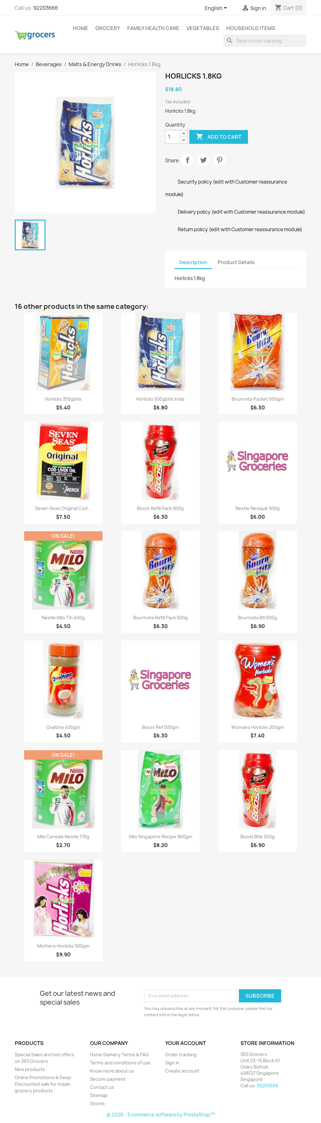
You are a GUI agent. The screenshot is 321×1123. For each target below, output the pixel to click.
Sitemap (99, 1095)
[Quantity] (172, 137)
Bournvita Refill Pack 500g (160, 618)
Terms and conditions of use (120, 1063)
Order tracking (181, 1055)
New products (30, 1069)
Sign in (172, 1063)
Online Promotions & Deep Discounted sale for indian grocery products (43, 1084)
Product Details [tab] (236, 262)
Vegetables (203, 28)
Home (80, 28)
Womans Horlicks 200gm (257, 727)
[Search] (265, 40)
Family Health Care (153, 28)
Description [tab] (193, 262)
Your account (185, 1043)
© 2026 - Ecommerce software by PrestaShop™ (161, 1114)
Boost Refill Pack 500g (160, 508)
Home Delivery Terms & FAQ (119, 1055)
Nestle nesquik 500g (257, 508)
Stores (97, 1103)
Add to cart (218, 137)
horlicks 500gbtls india (160, 399)
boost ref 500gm (160, 727)
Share (187, 160)
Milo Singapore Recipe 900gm (160, 837)
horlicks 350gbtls (63, 399)
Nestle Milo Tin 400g (63, 618)
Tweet (203, 160)
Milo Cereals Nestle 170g (63, 837)
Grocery (107, 28)
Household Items (250, 28)
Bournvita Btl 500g (257, 618)
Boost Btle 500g (257, 837)
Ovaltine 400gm (63, 727)
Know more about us (112, 1071)
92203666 (45, 7)
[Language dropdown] (217, 8)
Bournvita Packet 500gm (258, 399)
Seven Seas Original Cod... (63, 508)
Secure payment (108, 1079)
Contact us (102, 1087)
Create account (182, 1071)
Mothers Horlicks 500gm (63, 946)
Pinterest (219, 160)
